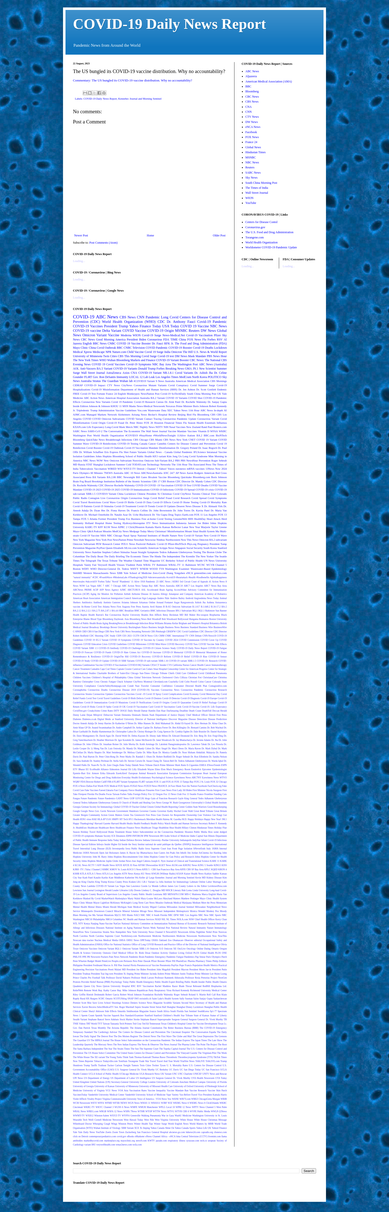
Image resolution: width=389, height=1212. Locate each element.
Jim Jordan (192, 852)
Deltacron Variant (112, 715)
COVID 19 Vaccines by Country (148, 640)
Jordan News (125, 861)
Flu (204, 339)
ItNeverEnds (199, 848)
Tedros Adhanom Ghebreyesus (176, 552)
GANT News (122, 798)
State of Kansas (201, 1015)
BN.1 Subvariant (184, 610)
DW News (208, 331)
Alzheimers (124, 414)
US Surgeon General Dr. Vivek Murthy (171, 1078)
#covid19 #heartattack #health (180, 577)
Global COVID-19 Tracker (126, 806)
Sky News (251, 177)
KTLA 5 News (94, 873)
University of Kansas (104, 1086)
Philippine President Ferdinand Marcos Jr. (93, 965)
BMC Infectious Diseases (162, 610)
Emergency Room (181, 769)
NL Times (171, 919)
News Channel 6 (157, 932)
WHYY (134, 568)
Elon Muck (166, 769)
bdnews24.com (193, 1132)
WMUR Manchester (148, 1107)
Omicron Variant (94, 335)
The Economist (132, 431)
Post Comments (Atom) (103, 242)
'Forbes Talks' (104, 581)
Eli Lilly (132, 769)
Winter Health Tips (143, 1123)
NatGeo (117, 923)
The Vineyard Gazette (186, 1053)
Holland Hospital (94, 523)
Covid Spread (199, 497)
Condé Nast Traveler (138, 685)
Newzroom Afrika (186, 932)
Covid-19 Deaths (203, 347)
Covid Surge (149, 356)
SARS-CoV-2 (95, 431)
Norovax (222, 932)
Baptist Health (87, 614)
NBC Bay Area (161, 364)
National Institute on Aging (119, 927)
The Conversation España (203, 1032)
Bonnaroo (203, 619)
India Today (113, 840)
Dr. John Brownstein (160, 510)
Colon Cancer (204, 681)
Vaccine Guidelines (125, 410)
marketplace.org (112, 1140)
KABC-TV (91, 527)
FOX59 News (150, 786)
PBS (177, 460)
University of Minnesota (126, 1086)
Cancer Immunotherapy (215, 665)
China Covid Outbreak (102, 347)
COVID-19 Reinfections (103, 443)
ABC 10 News (132, 472)
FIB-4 (110, 781)
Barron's (100, 614)
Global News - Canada (160, 452)
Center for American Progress (193, 669)
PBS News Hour (217, 356)
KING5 (217, 865)
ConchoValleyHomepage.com (111, 685)
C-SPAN (77, 631)
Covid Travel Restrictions (87, 502)
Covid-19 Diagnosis (190, 698)
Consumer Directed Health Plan (190, 685)
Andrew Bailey (177, 598)
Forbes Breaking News (170, 368)
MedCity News (120, 531)
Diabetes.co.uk (89, 719)
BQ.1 (195, 610)
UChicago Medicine (129, 1073)
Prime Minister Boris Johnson (192, 406)
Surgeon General (180, 1019)
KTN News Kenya (131, 873)
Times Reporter (85, 1061)
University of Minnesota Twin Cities (95, 356)
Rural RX (85, 998)
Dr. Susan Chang (151, 760)
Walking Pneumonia (151, 1115)
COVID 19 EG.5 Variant (96, 640)
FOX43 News (136, 786)
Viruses (121, 564)
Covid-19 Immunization (96, 702)
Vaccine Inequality (157, 1090)
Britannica (215, 623)
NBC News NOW (93, 460)
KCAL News (81, 865)
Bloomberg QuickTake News (89, 439)
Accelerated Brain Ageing (160, 589)
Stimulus (125, 552)
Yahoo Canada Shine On (162, 1128)
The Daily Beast (94, 556)
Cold (181, 681)
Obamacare (178, 940)
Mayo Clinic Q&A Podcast (87, 531)
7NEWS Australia (113, 472)
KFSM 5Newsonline (148, 865)
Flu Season (189, 422)
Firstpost (82, 794)
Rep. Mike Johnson (126, 990)
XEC (170, 410)
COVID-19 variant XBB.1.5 (182, 660)
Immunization (167, 523)
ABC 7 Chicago (113, 585)
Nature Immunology (217, 927)
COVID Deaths (200, 485)
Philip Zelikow (219, 961)
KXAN (179, 873)
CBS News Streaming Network (135, 631)
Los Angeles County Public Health (135, 894)
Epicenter (206, 769)
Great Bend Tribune (203, 811)
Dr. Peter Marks (123, 756)
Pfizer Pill (170, 961)
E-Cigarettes (193, 765)
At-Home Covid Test (91, 606)
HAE (94, 819)
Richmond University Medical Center (208, 990)
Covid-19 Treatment (125, 506)
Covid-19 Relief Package (204, 702)
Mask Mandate (197, 356)
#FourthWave (105, 577)
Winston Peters (125, 1123)
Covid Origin (98, 422)
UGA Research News (149, 1073)
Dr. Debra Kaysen (136, 735)
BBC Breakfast (126, 610)
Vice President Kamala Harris (212, 1094)
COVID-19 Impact (94, 385)
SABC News (80, 431)
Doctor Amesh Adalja (83, 723)
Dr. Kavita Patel (201, 510)
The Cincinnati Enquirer (178, 1032)
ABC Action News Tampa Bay (137, 585)
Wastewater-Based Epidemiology (209, 568)
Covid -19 (140, 694)
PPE (84, 956)
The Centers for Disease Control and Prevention (141, 1032)
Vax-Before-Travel (188, 1094)
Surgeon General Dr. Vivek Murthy (206, 1019)
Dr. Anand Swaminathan (100, 727)
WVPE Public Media (200, 1111)
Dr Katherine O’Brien (122, 723)
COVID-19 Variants (125, 368)
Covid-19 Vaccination (199, 335)
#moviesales (79, 581)
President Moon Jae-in (200, 969)
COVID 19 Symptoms (120, 640)
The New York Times (85, 360)
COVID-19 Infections (162, 489)
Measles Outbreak (164, 902)
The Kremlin (188, 556)
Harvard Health (118, 823)
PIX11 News (128, 543)
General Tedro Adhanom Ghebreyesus (208, 798)
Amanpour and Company (181, 594)
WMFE (133, 1107)
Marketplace (121, 898)
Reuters (194, 331)
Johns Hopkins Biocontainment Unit (125, 856)
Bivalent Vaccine (157, 477)
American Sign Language (144, 598)
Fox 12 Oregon (155, 794)
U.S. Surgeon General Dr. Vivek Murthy (135, 1069)
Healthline (164, 827)
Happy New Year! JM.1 (215, 819)
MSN (125, 406)
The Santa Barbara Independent (88, 1048)
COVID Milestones (137, 644)
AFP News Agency (109, 589)
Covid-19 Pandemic (212, 322)
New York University (137, 932)
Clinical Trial (208, 493)
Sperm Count (87, 1015)
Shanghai (171, 1007)
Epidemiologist (219, 769)
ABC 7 (100, 585)
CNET (192, 439)
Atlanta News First (111, 606)
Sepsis (138, 1007)
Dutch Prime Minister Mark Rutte (169, 765)
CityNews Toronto (190, 493)
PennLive (106, 961)
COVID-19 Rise (199, 656)
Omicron (176, 352)
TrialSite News (187, 1061)
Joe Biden (203, 523)
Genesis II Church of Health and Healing (131, 802)
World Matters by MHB (201, 1123)
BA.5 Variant (105, 368)
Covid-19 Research (144, 401)
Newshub (139, 539)
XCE (136, 1128)
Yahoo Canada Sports (185, 1128)
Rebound (197, 986)
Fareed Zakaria (106, 790)
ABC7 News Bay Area (215, 585)
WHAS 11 (145, 1102)
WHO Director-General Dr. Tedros (109, 568)
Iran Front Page (175, 848)
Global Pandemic (183, 452)
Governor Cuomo (147, 811)
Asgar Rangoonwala (184, 602)
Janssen (192, 523)
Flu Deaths (100, 794)
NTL (75, 923)
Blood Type (96, 619)
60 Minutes (97, 472)
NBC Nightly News (144, 426)
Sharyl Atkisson (96, 1011)
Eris (106, 452)
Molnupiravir (182, 911)
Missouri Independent (164, 911)
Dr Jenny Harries (103, 723)
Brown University (119, 627)
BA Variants (99, 477)
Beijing (182, 414)
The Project (211, 1044)
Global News (253, 147)
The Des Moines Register (126, 1036)
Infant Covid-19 (209, 840)
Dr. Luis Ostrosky (113, 748)
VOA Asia (123, 1090)
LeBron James (166, 886)
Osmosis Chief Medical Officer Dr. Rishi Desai (126, 952)
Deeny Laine (79, 715)
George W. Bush (170, 802)
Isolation (188, 848)
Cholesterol (167, 677)
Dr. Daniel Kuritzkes (217, 731)
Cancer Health (196, 665)
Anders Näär (163, 598)
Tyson (162, 1065)
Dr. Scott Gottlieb (206, 389)
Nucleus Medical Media (106, 940)
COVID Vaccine (134, 331)
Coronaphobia (79, 689)
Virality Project (94, 1099)
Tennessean (154, 1023)
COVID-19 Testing (128, 443)
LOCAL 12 (136, 377)
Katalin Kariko (101, 877)
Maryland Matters (171, 898)
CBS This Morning (129, 356)
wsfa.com (137, 1144)
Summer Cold (123, 464)
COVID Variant (134, 418)
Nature (173, 535)
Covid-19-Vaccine (190, 706)
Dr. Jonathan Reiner (109, 744)
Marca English (209, 894)
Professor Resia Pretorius (197, 977)
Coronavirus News (170, 689)
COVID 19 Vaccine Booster (134, 343)
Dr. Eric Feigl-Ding (213, 735)
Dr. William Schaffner (91, 452)
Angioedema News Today (206, 598)
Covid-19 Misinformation (106, 389)
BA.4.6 (115, 610)
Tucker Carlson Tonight (118, 1065)
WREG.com (92, 1111)
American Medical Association (192, 380)
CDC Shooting (96, 635)
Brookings (105, 627)
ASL (143, 589)
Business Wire (206, 627)
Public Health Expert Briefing (169, 982)
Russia (81, 464)
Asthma (210, 602)
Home (150, 235)
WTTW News (159, 1111)
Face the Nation (189, 786)
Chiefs (171, 673)
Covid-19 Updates (166, 506)
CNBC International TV (176, 635)
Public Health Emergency (142, 982)
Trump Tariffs (90, 1065)
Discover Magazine (178, 719)
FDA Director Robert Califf (93, 781)
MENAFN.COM (176, 894)
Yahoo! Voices (167, 468)
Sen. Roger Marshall (124, 1007)
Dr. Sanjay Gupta (217, 401)
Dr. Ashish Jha (203, 373)
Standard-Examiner (134, 1015)
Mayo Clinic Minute (83, 902)
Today (156, 326)
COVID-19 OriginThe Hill (115, 656)
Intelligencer (208, 844)
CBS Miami (155, 439)
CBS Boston (167, 481)
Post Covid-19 (163, 393)
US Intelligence (143, 1078)
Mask (122, 426)
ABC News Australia (164, 585)
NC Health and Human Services (138, 919)
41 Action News (217, 581)
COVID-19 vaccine (87, 331)
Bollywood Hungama (188, 619)
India (167, 352)
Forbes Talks (126, 794)
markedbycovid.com (93, 1140)
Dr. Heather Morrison (103, 740)
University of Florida (216, 1082)
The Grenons (220, 1036)
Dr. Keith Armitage (145, 744)
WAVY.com (185, 1099)
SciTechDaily (178, 393)
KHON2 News (190, 865)
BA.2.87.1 (106, 610)
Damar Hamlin (148, 710)
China (182, 339)
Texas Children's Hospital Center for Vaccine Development (189, 1023)
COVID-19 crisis (204, 489)
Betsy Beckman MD (173, 614)
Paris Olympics (213, 956)
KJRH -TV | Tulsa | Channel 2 (87, 869)
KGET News (165, 865)
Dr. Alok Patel (172, 401)
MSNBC (181, 331)
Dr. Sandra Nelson (218, 756)
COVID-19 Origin (160, 331)
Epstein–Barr (79, 773)
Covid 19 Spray (153, 694)
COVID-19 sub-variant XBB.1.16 (151, 660)
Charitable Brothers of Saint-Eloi (113, 673)
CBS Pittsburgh (158, 631)
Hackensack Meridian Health (148, 819)
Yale (75, 1132)
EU (87, 769)
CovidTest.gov (80, 710)
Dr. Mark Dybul (209, 748)
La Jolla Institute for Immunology (172, 881)
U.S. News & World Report (210, 352)
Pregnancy (203, 543)
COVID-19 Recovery (140, 656)
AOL (76, 368)
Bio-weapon (202, 614)
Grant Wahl (187, 811)
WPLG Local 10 (167, 1107)
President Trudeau (81, 973)
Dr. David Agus (103, 735)
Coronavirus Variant (208, 418)
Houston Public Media (196, 832)
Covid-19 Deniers (153, 698)
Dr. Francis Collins (137, 510)
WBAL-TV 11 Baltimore (182, 564)
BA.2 (199, 435)
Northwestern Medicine (149, 936)
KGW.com (177, 865)
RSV (220, 339)
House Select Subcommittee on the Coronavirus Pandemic (155, 832)
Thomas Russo (158, 1057)
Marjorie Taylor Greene (214, 527)
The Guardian (110, 381)
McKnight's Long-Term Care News (138, 902)
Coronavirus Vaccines (124, 694)
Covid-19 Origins (161, 702)
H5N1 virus (85, 819)
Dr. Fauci (157, 343)
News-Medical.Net (173, 335)
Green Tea (128, 815)
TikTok (216, 1057)
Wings (114, 1123)
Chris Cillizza (180, 677)
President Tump (218, 543)
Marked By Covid (92, 898)
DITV (117, 710)
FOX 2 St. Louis (202, 781)
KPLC (207, 869)
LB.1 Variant (148, 881)
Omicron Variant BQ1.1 (109, 948)
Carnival (136, 669)
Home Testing (113, 523)
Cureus (160, 401)
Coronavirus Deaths (98, 689)
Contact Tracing (153, 418)
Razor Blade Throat (182, 986)
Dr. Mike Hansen (142, 723)
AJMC (123, 589)
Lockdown (220, 347)
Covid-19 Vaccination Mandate (141, 447)
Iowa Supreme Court (155, 848)
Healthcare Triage (149, 827)
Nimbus (160, 539)
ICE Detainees (118, 835)
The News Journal (168, 1044)
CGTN (136, 635)
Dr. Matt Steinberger (112, 752)
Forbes (211, 339)
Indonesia (181, 523)
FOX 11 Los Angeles (205, 514)
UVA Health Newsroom (203, 1078)
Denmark (136, 715)
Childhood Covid (195, 673)
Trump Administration (102, 410)
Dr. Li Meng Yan (95, 748)
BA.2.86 (111, 477)
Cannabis (95, 669)
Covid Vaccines (115, 364)
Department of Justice (166, 715)
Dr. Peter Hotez (134, 422)
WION (137, 335)
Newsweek (159, 406)
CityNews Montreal (142, 681)
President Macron (180, 969)
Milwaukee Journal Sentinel (180, 907)
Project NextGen (219, 977)
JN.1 (195, 368)
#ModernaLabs (120, 577)
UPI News (78, 1078)
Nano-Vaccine (106, 923)
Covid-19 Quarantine (181, 702)
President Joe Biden (136, 969)
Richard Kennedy (180, 990)
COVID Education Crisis (95, 644)
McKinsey (115, 902)
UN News (209, 560)
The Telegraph (88, 560)
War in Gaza (168, 1115)
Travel (153, 1061)
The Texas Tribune (107, 560)
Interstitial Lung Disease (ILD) (95, 848)
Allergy (164, 594)
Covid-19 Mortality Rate (213, 502)
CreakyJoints (94, 710)
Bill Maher (190, 614)
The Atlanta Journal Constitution (146, 1027)
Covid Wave (109, 502)
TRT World (91, 1023)
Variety (175, 1094)
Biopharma (214, 614)
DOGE (123, 710)
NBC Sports (215, 915)
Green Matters (115, 815)
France (200, 794)
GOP (132, 798)
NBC (142, 915)
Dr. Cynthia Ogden (180, 731)
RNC (133, 986)
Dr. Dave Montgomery (84, 735)
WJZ (170, 1102)
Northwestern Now (207, 936)
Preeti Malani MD (117, 969)
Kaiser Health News (194, 873)
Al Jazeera (154, 594)
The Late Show (215, 1040)
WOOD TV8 (156, 568)
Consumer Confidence (161, 685)
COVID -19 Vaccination (160, 485)
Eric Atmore (93, 773)
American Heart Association (86, 598)
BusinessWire (220, 627)
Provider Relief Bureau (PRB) (95, 982)
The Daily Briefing (114, 556)
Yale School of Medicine (138, 572)
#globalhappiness (218, 577)
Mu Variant (97, 915)
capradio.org (207, 1132)
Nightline (200, 932)
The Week (222, 1053)
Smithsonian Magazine (138, 1011)
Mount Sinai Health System (200, 531)
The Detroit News (147, 1036)
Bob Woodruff (154, 619)
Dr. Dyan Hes (97, 510)
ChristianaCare (210, 677)
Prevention (204, 460)
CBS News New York (175, 439)
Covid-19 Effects (162, 502)
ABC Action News (94, 397)
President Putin (219, 969)
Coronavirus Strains (82, 694)
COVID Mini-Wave (156, 644)
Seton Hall (161, 1007)
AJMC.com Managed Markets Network (95, 414)
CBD (84, 631)
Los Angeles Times (167, 377)
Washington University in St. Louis (209, 1115)
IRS (162, 835)
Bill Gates (141, 477)
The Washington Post (185, 364)
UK (219, 393)
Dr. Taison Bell (167, 760)
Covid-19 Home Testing (185, 502)
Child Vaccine (135, 352)
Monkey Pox (212, 911)
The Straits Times (121, 1048)
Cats (143, 669)
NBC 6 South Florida (156, 915)
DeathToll (206, 710)
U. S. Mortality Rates (177, 1065)
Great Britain (220, 811)
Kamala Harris (153, 527)
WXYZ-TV (115, 1115)
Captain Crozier (124, 669)
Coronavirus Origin (117, 497)
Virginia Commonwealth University (119, 1099)
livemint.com (214, 1136)
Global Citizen (147, 806)
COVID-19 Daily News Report (169, 24)
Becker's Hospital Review (162, 414)
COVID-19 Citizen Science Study (159, 648)
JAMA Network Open (93, 852)
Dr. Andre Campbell (122, 727)
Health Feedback (142, 823)
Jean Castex (159, 852)
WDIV (85, 568)
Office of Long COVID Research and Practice (153, 944)
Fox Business (133, 518)
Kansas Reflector (171, 527)
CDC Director (206, 631)
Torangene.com (254, 237)
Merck (129, 426)
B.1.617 (196, 606)
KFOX (119, 865)
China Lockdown (126, 493)
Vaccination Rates (138, 1090)
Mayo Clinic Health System (213, 898)
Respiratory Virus (163, 990)
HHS (190, 518)
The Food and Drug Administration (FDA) (201, 343)
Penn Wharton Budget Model (87, 961)
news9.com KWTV (145, 1140)
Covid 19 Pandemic (122, 401)
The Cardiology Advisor (105, 1032)
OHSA (122, 940)
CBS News (128, 317)
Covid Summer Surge (202, 385)
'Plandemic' (124, 581)
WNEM (144, 568)
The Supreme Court (148, 1048)
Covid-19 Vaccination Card (140, 706)
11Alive (181, 435)
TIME (174, 339)
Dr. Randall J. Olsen (142, 756)
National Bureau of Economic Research (187, 923)
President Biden (136, 339)
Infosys (100, 844)
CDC (161, 322)
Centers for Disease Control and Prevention (191, 443)
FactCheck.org (215, 786)
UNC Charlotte (185, 1073)
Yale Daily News (86, 1132)
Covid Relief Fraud (161, 497)
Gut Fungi (217, 815)
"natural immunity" (82, 577)
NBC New (203, 915)
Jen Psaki (170, 852)
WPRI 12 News (183, 1107)
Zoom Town (118, 1132)
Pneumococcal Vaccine (148, 965)
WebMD (77, 572)
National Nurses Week (145, 927)
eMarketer (140, 1136)
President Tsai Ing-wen (102, 973)
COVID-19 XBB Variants (122, 660)
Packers (104, 956)
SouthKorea (203, 1011)
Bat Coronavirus (113, 614)
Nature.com (119, 352)
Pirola (133, 965)
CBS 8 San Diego (95, 631)
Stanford (149, 1015)
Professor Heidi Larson (142, 977)
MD (165, 894)
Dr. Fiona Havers (116, 510)
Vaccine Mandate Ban (177, 1090)
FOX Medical (110, 786)
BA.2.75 (96, 610)
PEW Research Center (108, 543)
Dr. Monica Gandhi (167, 752)
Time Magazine (151, 560)
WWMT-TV (79, 1115)
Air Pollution (116, 594)
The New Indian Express (125, 1044)
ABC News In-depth (211, 410)
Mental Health (80, 907)
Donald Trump (147, 368)
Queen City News (93, 986)
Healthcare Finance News (128, 827)
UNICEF (197, 1073)
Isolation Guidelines (84, 456)
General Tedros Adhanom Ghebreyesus (91, 802)
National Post (163, 927)
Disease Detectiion (198, 719)
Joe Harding (216, 852)
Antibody (97, 602)
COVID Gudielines (117, 644)
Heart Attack (214, 518)
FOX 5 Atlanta (89, 518)
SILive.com (130, 547)
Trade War (144, 1061)
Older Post (219, 235)
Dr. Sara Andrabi (81, 760)
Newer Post (81, 235)
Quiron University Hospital (116, 986)
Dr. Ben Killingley (178, 727)
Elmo (157, 769)
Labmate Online (197, 881)
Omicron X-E (156, 948)
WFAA (214, 431)
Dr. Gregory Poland (186, 447)
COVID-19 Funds (102, 652)
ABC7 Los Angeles (193, 585)
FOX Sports (124, 786)
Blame (87, 619)
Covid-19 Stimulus (103, 506)
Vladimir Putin (134, 564)
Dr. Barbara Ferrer (159, 727)
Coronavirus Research (216, 689)
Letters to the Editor (197, 886)
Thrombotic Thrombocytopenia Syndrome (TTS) (189, 1057)
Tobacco (98, 1061)
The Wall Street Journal (154, 431)
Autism (191, 435)
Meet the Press (208, 902)
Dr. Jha (214, 740)
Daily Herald (134, 710)
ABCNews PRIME (82, 589)
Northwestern (172, 539)
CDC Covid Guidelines (187, 631)
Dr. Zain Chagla (111, 765)
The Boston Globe (212, 552)
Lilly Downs (135, 890)
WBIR (224, 1099)
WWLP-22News (219, 1111)
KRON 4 (222, 869)
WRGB (102, 1111)
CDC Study (109, 635)
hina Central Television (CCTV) (191, 1136)
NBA (103, 535)
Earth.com (188, 514)
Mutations (109, 915)
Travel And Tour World (168, 1061)
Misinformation (175, 531)
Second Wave (187, 1002)
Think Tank (128, 1057)
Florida (90, 794)
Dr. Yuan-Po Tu (94, 765)
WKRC (223, 431)
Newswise (150, 539)
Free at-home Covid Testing (156, 518)
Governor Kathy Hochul (169, 811)
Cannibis (161, 443)
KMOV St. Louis (118, 869)
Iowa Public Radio (135, 848)
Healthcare (93, 827)
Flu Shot (124, 452)
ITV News (152, 523)
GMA (188, 368)
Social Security (194, 547)
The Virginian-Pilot (207, 1053)
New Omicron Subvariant (118, 460)
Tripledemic (82, 410)
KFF (100, 527)
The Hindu (155, 556)
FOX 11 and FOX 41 (164, 781)
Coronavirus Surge (139, 497)
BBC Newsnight (126, 477)
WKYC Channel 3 (105, 1107)
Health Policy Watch (160, 823)
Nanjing (94, 923)
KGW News (110, 527)
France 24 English (116, 393)
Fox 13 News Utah (172, 794)
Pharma (191, 961)
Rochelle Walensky (163, 994)
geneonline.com (202, 572)
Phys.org (191, 543)
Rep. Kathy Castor (107, 990)
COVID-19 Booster (180, 347)
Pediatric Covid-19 (156, 543)
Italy (208, 848)
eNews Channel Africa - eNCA (160, 1136)
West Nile (149, 1119)
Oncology (191, 948)
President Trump (116, 326)
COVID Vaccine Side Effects (212, 644)
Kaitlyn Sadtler (211, 873)
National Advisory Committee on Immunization (145, 923)
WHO (102, 360)
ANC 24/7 (169, 472)
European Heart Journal (205, 773)
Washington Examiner (177, 568)
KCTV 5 (92, 865)
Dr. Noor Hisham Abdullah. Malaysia (196, 752)
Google (76, 811)
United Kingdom (81, 1082)
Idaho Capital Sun (198, 835)
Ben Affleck (156, 614)
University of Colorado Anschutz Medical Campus (180, 1082)
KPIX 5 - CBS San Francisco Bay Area (161, 869)
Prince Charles (80, 977)
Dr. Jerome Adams (202, 740)
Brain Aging (102, 623)
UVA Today (221, 1078)
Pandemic (153, 317)
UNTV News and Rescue (214, 1073)
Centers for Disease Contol (261, 222)
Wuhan (111, 360)
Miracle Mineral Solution (126, 911)
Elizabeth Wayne (145, 769)
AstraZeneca (113, 373)
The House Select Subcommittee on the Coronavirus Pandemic (140, 1040)
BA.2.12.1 (87, 610)
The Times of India (256, 187)
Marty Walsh (134, 898)
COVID (87, 418)
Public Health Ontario (216, 982)
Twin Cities (145, 1065)
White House (186, 1119)
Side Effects (111, 1011)
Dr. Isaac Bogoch (207, 447)
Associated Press (82, 477)
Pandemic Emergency (155, 956)
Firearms (150, 790)
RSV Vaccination (145, 986)
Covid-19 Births (125, 502)
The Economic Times (137, 556)
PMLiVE (77, 956)
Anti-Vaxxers (88, 368)
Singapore (180, 547)
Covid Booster (94, 447)
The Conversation (113, 431)
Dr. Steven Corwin (133, 760)
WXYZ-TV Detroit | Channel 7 (140, 468)
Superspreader (164, 1019)
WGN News (134, 1102)
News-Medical (145, 406)
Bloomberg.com (201, 477)
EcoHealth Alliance (99, 769)
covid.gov (121, 1136)
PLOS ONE (221, 952)
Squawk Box (118, 1015)
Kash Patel (87, 877)
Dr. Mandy (128, 748)
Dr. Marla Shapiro (93, 752)
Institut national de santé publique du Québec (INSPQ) (164, 844)
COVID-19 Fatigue (217, 648)
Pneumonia (165, 965)
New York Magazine (84, 539)
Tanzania (114, 1023)
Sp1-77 (213, 1011)
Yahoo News (180, 410)
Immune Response (98, 840)
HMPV (115, 819)
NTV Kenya (84, 923)
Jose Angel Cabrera (141, 861)
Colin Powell (190, 681)
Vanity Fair (90, 564)
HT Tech (124, 819)
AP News (180, 472)
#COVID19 (131, 435)
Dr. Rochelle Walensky (194, 401)
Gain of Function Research (164, 798)
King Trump (101, 881)
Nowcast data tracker (83, 940)
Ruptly (76, 998)
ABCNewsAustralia (151, 472)
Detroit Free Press (218, 715)
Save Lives (97, 1002)
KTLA (83, 873)
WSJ (119, 468)
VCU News (111, 1090)
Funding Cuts (220, 794)
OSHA (155, 940)
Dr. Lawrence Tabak (197, 744)
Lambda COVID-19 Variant (101, 886)
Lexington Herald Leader (107, 890)
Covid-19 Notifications (140, 702)
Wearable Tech (80, 1119)
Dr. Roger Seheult (181, 756)
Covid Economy (191, 694)
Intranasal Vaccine (217, 452)
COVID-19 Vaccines (88, 326)
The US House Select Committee (100, 1053)
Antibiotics (87, 602)
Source (153, 1011)
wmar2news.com (124, 1144)
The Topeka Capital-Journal (172, 1048)
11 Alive (135, 581)
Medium (197, 902)
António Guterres (111, 602)
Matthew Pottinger (190, 898)
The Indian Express (180, 1040)
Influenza (222, 422)
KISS (224, 865)
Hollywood (102, 832)
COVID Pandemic (157, 347)
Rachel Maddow (163, 986)
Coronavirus (154, 339)
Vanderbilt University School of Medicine (145, 1094)
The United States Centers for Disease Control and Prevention (146, 1053)
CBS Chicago (140, 439)
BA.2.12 (77, 610)
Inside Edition (80, 406)
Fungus (76, 798)
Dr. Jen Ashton (186, 389)
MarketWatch (107, 898)
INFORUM (137, 835)
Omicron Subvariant (84, 543)
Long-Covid (111, 426)
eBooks (130, 1136)
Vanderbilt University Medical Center (106, 1094)
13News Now (212, 468)
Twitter (155, 1065)
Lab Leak (149, 377)
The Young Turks (114, 1057)
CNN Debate (195, 635)
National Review (179, 927)
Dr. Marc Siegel (159, 748)
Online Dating (204, 948)
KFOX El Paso (130, 865)
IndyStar (197, 840)
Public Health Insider (194, 982)
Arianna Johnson (129, 602)
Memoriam (221, 902)
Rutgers (94, 998)
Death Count (195, 710)
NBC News (218, 326)
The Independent (171, 556)
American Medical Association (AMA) (268, 81)
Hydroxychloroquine (134, 523)
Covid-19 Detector (171, 698)
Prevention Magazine (84, 547)
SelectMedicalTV (105, 1007)
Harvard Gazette (102, 823)
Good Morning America (111, 339)
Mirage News (146, 911)
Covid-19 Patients (82, 506)
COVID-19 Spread (185, 489)
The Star (108, 1048)
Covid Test (91, 698)
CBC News (88, 339)
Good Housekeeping (217, 806)
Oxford (188, 952)
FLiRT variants (146, 781)
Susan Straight (138, 552)
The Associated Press (199, 464)
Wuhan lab (126, 381)
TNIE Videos (79, 1023)
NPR (108, 352)
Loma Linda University (197, 890)
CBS (212, 414)
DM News (181, 356)
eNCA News (252, 127)
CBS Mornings (218, 380)
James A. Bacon (127, 852)
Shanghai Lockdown (104, 464)
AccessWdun (180, 589)
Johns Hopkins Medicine (93, 861)
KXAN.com (79, 426)
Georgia (77, 806)
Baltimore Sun (212, 610)
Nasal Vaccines (177, 426)
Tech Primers (126, 1023)
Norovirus (137, 460)
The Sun (135, 1048)
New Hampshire (118, 932)
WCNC (201, 564)
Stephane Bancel (96, 1019)
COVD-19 (141, 485)
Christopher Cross (90, 681)
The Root (222, 1044)
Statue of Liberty (218, 1015)
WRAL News (79, 1111)
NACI (137, 915)
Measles (107, 531)
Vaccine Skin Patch (217, 1090)
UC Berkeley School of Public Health (182, 560)
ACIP (95, 589)
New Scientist (207, 368)
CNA (134, 373)
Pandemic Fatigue (175, 956)
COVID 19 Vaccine (194, 326)
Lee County (180, 886)
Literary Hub (179, 890)
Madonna (196, 894)
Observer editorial (193, 940)
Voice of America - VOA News (152, 1099)
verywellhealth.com (105, 1144)
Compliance (90, 685)
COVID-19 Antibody (108, 648)
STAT (89, 464)
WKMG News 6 (181, 1102)
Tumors (135, 1065)
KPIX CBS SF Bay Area (192, 869)
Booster (184, 360)
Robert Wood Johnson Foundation (137, 994)
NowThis (222, 936)
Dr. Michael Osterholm (96, 514)
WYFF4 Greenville (131, 1115)
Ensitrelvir (196, 769)
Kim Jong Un (174, 456)
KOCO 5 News (134, 869)
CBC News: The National (205, 360)
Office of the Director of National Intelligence (198, 944)
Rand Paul (207, 426)
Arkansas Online (147, 602)
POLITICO (215, 377)
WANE (175, 1099)
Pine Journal (124, 965)
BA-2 (224, 606)
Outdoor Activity (159, 952)
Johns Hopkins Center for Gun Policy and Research (169, 856)
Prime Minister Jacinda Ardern (149, 973)
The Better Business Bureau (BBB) (180, 1027)
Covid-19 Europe (208, 698)
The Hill (188, 352)
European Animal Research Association (148, 773)
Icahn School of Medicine (177, 835)
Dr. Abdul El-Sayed (180, 723)
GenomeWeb (180, 518)
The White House (81, 1057)
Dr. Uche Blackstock (140, 514)
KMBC (105, 869)
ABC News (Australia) (213, 364)
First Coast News (163, 790)
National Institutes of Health (153, 535)
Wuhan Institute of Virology (107, 1128)
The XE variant (97, 1057)
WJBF (164, 1102)
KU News (146, 873)
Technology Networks (159, 464)
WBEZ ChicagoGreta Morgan (205, 1099)
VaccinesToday (80, 1094)
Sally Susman (186, 998)
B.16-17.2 (216, 606)
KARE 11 (214, 861)
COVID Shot (195, 397)
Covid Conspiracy (178, 385)
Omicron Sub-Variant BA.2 (159, 460)
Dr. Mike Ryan (150, 752)
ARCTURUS (134, 589)
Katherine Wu (131, 877)
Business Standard (189, 627)
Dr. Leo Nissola (215, 744)
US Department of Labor (122, 1078)
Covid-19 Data (143, 502)
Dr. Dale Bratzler (198, 731)
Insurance (196, 844)
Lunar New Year (191, 527)
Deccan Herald (219, 710)
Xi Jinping (145, 1128)
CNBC (112, 343)
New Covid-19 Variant (190, 535)
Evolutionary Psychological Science (156, 777)
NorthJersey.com (129, 936)
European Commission (180, 773)
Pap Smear (200, 956)
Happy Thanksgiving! (83, 823)
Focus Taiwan (113, 794)
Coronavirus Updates (103, 694)
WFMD (108, 1102)
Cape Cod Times (108, 669)
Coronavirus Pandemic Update (179, 418)
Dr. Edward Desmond (179, 735)
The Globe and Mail (182, 1036)
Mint (211, 456)
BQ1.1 (201, 610)
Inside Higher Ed (112, 844)
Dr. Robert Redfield (162, 756)
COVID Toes (191, 644)
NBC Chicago (114, 535)
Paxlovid (140, 543)
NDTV (159, 426)
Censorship (172, 669)
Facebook (202, 786)
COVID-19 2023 (92, 489)
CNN (140, 317)
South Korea (210, 547)
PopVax (175, 965)
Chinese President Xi (148, 493)
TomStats (122, 1061)
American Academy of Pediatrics (210, 594)
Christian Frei (195, 677)
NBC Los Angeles (188, 915)
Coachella (173, 681)
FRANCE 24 (164, 786)
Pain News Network (118, 956)
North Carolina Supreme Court (104, 936)
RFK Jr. (169, 343)
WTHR (141, 1111)
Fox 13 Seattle (189, 794)
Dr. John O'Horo (91, 744)
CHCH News (146, 635)
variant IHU (90, 1144)
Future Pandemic (89, 798)
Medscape (99, 352)
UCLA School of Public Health (104, 1073)
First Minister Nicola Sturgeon (207, 790)
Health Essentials (205, 422)
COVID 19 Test (182, 485)
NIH (166, 426)
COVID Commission (189, 640)
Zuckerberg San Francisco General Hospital (146, 1132)
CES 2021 (127, 635)
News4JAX (171, 932)
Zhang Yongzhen (175, 572)
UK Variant (166, 1073)
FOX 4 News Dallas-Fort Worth (88, 786)
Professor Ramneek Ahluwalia (169, 977)
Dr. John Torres (182, 510)
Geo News (156, 802)
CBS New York (112, 631)
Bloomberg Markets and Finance (136, 360)
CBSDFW (171, 631)
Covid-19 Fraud (115, 422)
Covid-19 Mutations (118, 702)
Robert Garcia (112, 994)
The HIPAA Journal (100, 1040)
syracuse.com (192, 1140)
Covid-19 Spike (104, 706)
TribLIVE (200, 1061)
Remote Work (90, 990)
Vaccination (100, 468)
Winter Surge (160, 1123)
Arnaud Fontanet (164, 602)
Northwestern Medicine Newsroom (179, 936)
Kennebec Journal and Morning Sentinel (140, 98)
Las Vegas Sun (122, 886)
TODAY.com (139, 464)
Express (114, 452)
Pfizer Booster (158, 961)
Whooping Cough (101, 1123)
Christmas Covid (170, 493)
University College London (142, 1082)
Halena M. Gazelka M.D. (175, 819)
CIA (156, 635)
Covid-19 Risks (88, 706)
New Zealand (193, 426)
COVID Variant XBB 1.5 (85, 648)
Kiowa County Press (118, 881)
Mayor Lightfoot (101, 902)
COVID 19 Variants (176, 397)
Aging (93, 594)
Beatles (144, 614)
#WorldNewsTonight (164, 435)
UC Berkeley (162, 1069)
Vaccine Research (197, 1090)
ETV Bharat (79, 769)
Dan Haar (161, 710)
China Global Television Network (144, 677)
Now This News (189, 539)
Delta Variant (111, 331)
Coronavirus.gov (255, 227)
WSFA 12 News (115, 1111)
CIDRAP (78, 385)
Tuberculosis (86, 468)
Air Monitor (103, 594)
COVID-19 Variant (167, 360)
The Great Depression (203, 1036)
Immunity (122, 377)
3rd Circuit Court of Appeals (194, 581)
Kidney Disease (214, 877)
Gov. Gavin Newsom (105, 811)
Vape (168, 1094)
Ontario (215, 948)
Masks (132, 406)
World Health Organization (108, 435)
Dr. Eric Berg (196, 735)
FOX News (194, 339)
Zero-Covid (159, 572)
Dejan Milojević (94, 715)
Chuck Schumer (124, 681)
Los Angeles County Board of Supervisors (96, 894)
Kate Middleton (116, 877)
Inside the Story (129, 844)
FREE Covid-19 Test (84, 393)
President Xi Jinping (123, 973)
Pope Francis (185, 965)
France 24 (251, 142)
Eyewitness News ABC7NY (187, 777)
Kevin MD (200, 877)
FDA (166, 339)
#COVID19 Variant (144, 380)
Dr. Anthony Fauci (181, 322)
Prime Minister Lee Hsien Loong (211, 973)
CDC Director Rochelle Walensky (116, 485)
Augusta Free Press (131, 606)
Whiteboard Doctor (82, 1123)
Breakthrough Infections (119, 439)
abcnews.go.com (177, 1132)
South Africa (163, 1011)
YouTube (100, 1132)
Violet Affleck (79, 1099)
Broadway (94, 627)
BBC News (99, 343)
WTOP (148, 1111)
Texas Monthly (98, 1027)
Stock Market (126, 1019)
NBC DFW (173, 915)
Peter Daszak (144, 961)
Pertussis (128, 961)
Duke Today (125, 765)
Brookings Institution (103, 481)
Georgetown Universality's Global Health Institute (203, 802)
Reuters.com (220, 426)
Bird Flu (191, 414)
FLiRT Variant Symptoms (126, 781)
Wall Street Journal (93, 373)
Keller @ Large (146, 877)
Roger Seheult (181, 994)
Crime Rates (107, 710)
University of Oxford (183, 1086)
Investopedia (118, 848)
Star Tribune (187, 1015)
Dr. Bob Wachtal (215, 727)
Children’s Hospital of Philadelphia (109, 677)
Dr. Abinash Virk (213, 506)
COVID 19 (98, 364)
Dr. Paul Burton (87, 756)
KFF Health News (106, 865)
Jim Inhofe (181, 852)
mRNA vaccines (196, 468)
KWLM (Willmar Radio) (164, 873)
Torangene (133, 1061)
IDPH (128, 835)
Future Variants (138, 452)
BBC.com (209, 435)
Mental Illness (95, 907)
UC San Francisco (211, 1069)
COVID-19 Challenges (131, 648)
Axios (126, 373)
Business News (172, 627)
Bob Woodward (169, 619)
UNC (174, 1073)
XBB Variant (127, 1128)
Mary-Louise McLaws (151, 898)
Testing (197, 552)
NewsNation (147, 393)
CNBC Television (134, 347)
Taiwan (106, 1023)
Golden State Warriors (195, 806)
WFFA (100, 1102)
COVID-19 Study (81, 660)
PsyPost (101, 547)
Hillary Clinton (189, 827)
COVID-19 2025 (111, 489)
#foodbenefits (202, 577)
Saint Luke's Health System (165, 998)
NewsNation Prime (123, 539)
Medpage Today (138, 531)
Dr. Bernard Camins (197, 727)
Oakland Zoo (165, 940)
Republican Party (145, 990)
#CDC (95, 577)
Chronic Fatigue (108, 681)
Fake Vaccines (91, 790)
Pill (115, 965)
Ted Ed (145, 1023)
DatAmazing (172, 710)
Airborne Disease (139, 594)
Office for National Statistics (117, 944)
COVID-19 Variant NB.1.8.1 (156, 373)
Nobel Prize (212, 932)
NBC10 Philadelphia (95, 919)
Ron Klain (222, 994)
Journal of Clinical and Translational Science (187, 861)
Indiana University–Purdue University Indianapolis (167, 840)
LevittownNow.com (217, 886)
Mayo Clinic (80, 347)
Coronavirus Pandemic (192, 689)
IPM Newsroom (151, 835)
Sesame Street (148, 1007)
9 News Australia (165, 380)
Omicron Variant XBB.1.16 (135, 948)
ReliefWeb (78, 990)
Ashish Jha (200, 602)
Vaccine (113, 335)
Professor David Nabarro (118, 977)
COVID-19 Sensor (217, 656)
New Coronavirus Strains (97, 932)
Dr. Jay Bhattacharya (182, 740)
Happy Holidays (195, 819)
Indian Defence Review (131, 840)
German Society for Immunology (97, 806)
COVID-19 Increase (151, 652)
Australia (145, 397)
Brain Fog (78, 481)
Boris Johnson (219, 477)
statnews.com (219, 572)
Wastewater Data (157, 410)
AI (225, 410)
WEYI (94, 1102)
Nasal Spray (130, 535)
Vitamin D (203, 431)
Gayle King (183, 798)
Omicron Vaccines (88, 948)
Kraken (132, 881)
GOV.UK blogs (142, 798)
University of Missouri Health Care (156, 1086)
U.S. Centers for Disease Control (205, 1065)
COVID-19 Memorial (172, 652)
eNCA (189, 572)
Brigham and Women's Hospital (194, 623)
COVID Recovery (175, 644)
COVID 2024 (171, 640)
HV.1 (131, 819)
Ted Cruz (137, 1023)
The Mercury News (103, 1044)
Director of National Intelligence (151, 719)
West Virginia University (167, 1119)
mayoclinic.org (128, 1140)
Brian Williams (156, 623)
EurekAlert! (121, 773)
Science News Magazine (151, 1002)
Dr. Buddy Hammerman (99, 731)
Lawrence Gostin (139, 886)
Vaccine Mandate (177, 431)
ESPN (224, 765)
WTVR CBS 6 (182, 1111)
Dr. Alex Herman (199, 723)
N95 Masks (127, 915)
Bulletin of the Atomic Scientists (133, 481)
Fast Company (121, 790)
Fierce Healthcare (137, 790)
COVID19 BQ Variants (139, 665)
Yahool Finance (219, 1128)
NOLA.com (182, 919)
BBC (120, 347)
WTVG (170, 1111)
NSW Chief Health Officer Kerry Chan (208, 919)
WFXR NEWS (120, 1102)
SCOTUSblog (120, 998)
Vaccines (192, 431)
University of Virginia (93, 1090)
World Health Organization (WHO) (129, 322)
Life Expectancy (95, 426)
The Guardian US (81, 1040)
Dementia (126, 715)
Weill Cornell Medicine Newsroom (105, 1119)
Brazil (88, 481)
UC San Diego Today (190, 1069)
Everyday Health (130, 777)
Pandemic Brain (136, 956)
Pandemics (189, 956)
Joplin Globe (112, 861)
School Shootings (112, 1002)
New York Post (104, 539)
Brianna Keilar (171, 623)
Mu (217, 531)
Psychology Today (120, 982)
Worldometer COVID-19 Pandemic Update (271, 247)
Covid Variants (184, 373)
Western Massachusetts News (99, 572)
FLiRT (88, 377)
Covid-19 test (166, 356)
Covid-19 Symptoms (138, 364)
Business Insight (156, 627)
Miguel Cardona (158, 907)
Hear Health (175, 827)
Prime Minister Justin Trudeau (179, 973)
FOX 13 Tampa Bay (184, 781)
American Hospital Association (122, 397)
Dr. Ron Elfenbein (199, 756)
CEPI (118, 635)
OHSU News (132, 940)
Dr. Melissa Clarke (133, 752)
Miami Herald (109, 907)
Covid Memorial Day (209, 694)
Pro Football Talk (96, 977)
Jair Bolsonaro (112, 852)
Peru (135, 961)
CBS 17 (156, 481)
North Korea (199, 377)
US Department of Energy (96, 1078)
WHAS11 (156, 1102)
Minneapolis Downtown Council (97, 911)
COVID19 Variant (106, 493)
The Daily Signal (88, 1036)
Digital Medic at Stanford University (115, 719)
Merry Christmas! (156, 531)
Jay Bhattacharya (144, 852)
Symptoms (153, 552)
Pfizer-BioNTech (177, 543)
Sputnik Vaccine (103, 1015)
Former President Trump (111, 518)
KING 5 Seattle (205, 865)
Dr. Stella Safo (117, 760)
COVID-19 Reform (161, 656)
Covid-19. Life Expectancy (213, 706)
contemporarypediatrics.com (102, 1136)
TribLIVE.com (212, 1061)
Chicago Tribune (159, 673)
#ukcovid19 (91, 581)
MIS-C (188, 894)
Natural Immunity (197, 927)
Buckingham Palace (138, 627)
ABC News (107, 316)
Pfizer (217, 335)
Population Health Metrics (205, 965)
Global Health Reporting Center (169, 806)
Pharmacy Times (204, 961)
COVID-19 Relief (181, 656)
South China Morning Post (201, 393)
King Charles (87, 881)
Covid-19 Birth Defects (132, 698)
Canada (143, 443)
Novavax (170, 406)
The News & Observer (148, 1044)
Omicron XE (170, 948)
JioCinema (204, 852)
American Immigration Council (116, 598)
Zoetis (108, 1132)
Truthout (102, 1065)
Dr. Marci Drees (176, 748)
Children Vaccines (82, 677)
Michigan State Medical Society (133, 907)
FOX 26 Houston (153, 422)
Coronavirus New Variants (95, 401)
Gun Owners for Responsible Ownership (177, 815)
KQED (214, 869)
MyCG (118, 915)
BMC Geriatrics (142, 610)
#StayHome (145, 435)
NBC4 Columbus (114, 919)
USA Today (170, 326)
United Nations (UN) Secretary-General (109, 1082)
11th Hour (193, 410)
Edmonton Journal (119, 769)
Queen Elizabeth (115, 547)
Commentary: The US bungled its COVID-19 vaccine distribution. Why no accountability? (132, 80)
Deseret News (184, 506)
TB (225, 1019)
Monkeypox (133, 393)
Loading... (79, 261)
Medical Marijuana (182, 902)
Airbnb (127, 594)
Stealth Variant (80, 1019)
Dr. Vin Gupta (159, 514)
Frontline (208, 794)
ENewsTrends (213, 765)
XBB (119, 572)
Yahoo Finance (140, 326)
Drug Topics (175, 514)
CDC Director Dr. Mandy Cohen (193, 481)
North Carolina (80, 936)
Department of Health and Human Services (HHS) (149, 389)
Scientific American (148, 547)
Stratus (97, 381)
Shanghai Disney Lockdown (189, 1007)
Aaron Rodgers (195, 472)
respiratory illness (176, 1140)
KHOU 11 (116, 406)
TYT (99, 1023)
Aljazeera (251, 76)
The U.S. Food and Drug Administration (269, 232)
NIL (163, 919)
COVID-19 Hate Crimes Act (126, 652)
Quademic (78, 986)
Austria (145, 606)
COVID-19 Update (100, 660)
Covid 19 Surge (154, 352)
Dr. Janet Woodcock (162, 740)
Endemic (222, 389)
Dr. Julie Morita (127, 744)
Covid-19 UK (119, 706)
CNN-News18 (209, 635)
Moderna (126, 335)
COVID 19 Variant (206, 439)
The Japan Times (199, 1040)
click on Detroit (80, 1136)
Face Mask (176, 786)
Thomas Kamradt (142, 1057)
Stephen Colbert (111, 552)
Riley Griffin (79, 994)
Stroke (136, 1019)
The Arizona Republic (118, 1027)
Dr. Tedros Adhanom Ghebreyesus (190, 760)
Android (189, 598)
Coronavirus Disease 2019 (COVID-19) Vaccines (134, 689)
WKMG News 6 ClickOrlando (204, 1102)
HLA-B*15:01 (104, 819)
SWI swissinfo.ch (142, 998)
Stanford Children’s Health (167, 1015)
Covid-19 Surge (151, 335)
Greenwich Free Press (145, 815)
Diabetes (77, 719)
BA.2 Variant (158, 397)
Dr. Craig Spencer (162, 731)
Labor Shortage (213, 881)
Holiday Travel (88, 832)
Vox (169, 1099)
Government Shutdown (127, 811)
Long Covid (169, 317)
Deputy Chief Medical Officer (193, 715)
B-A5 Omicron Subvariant (178, 606)
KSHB (76, 873)
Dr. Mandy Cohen (142, 748)
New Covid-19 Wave (215, 535)
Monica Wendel (197, 911)
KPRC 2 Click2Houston (131, 527)
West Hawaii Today (133, 1119)
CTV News (113, 385)
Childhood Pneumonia (216, 673)
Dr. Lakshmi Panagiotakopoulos (170, 744)
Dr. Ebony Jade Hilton (157, 735)
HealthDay (200, 518)
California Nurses (180, 665)
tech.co (203, 1140)
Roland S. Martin (197, 994)
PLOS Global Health (203, 952)
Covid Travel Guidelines (109, 698)
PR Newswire (93, 956)
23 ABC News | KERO (167, 581)
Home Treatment (116, 832)
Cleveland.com (160, 681)
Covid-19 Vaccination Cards (167, 706)
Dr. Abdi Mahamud (161, 723)
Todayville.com (110, 1061)
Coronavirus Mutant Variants (150, 385)
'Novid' (115, 581)
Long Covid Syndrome (195, 456)
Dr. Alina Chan (215, 723)
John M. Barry (100, 856)
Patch (224, 956)
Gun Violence (204, 815)
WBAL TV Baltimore (155, 564)
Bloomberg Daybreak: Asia (115, 619)
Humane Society (103, 835)
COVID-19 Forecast (83, 652)
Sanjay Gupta (206, 998)
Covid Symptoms (217, 497)
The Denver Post (105, 1036)
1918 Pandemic (147, 581)
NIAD (158, 919)
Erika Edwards (107, 773)
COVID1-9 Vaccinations (115, 665)
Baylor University (131, 614)
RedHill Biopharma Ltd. (214, 986)
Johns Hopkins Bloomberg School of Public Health (124, 456)
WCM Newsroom (81, 1102)
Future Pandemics (106, 798)
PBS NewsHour (189, 460)
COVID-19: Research (207, 660)
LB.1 (139, 881)
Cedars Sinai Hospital (156, 669)
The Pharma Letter (186, 1044)
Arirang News (139, 414)
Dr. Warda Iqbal (215, 760)
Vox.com (142, 410)
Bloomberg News (138, 619)
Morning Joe (85, 915)
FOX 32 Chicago (218, 781)
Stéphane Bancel (148, 1019)
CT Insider (161, 665)
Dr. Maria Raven (193, 748)
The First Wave (164, 1036)
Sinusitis (122, 1011)
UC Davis (174, 1069)
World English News (178, 1123)
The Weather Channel (130, 560)
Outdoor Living (176, 952)
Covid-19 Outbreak (113, 447)
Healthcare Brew (107, 827)
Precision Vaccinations (96, 969)
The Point (201, 1044)
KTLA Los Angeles (112, 873)
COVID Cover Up (209, 640)
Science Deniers (130, 1002)
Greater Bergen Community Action (90, 815)
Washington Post (82, 435)
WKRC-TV (89, 1107)
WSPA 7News (130, 1111)
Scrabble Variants (171, 1002)
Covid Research (182, 497)
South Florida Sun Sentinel (183, 1011)
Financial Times (173, 422)
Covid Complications (172, 694)
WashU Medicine (183, 1115)
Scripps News (166, 547)
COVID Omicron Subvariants (108, 418)
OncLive (181, 948)
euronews (181, 468)
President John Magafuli (159, 969)
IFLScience (200, 452)
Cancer (152, 443)
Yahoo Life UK (203, 1128)
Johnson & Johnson (99, 406)
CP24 (153, 665)
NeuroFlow (78, 932)
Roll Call (211, 994)
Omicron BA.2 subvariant (213, 539)
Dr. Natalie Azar (119, 514)
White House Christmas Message (210, 1119)
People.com (117, 961)
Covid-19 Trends (146, 506)
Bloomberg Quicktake (180, 477)
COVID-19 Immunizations (135, 489)
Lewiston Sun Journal (83, 890)
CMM (161, 635)
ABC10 (179, 585)
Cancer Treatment (81, 669)
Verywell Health (106, 564)
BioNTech (221, 435)
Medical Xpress (82, 352)
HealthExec (81, 827)
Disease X (197, 506)
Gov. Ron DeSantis (104, 377)
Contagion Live (96, 497)
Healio (130, 823)
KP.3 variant (159, 456)
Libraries (124, 890)
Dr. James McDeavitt (142, 740)
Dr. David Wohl (119, 735)
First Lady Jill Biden (182, 790)
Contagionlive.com (218, 685)
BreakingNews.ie (117, 623)
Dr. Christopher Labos (122, 731)
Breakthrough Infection (137, 623)
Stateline (96, 552)
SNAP (131, 998)
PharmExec (181, 961)
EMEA (202, 765)
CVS (169, 665)
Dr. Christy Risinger (143, 731)
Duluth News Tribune (142, 765)
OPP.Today (145, 940)
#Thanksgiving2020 (137, 577)
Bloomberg (203, 414)
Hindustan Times (205, 827)
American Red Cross (215, 472)
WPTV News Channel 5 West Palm (209, 1107)
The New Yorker (205, 556)
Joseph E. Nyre (158, 861)
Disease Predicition (217, 719)
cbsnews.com (220, 1132)
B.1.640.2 (205, 606)
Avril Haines (156, 606)
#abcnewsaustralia (156, 577)
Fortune (101, 393)
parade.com (161, 1140)
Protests (76, 982)
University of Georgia (83, 1086)
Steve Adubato (112, 1019)
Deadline (184, 710)
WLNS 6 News (121, 1107)
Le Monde (153, 886)
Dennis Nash (148, 715)
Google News (87, 811)
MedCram (185, 377)
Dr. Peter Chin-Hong (105, 756)
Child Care (180, 673)
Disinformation (167, 447)
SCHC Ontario (105, 998)
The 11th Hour (179, 464)
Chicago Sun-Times (140, 673)
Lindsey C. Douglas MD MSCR (156, 890)
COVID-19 (83, 316)
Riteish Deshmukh (95, 994)
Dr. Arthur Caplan (141, 727)
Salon (196, 998)
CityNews (127, 385)
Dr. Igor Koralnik (122, 740)
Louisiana (157, 894)
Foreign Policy (140, 794)
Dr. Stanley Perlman (99, 760)
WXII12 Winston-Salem (97, 1115)
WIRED (112, 468)
